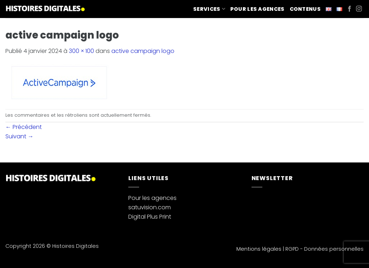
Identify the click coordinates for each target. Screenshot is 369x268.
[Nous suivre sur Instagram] (359, 9)
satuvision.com (149, 207)
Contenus (305, 9)
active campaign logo (142, 51)
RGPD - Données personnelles (324, 249)
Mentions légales (258, 249)
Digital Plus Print (149, 217)
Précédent (23, 127)
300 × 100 (81, 51)
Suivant (19, 136)
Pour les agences (257, 9)
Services (209, 9)
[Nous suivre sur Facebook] (349, 9)
